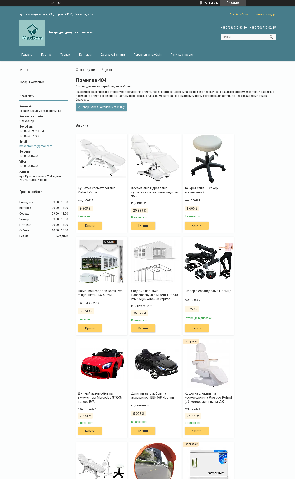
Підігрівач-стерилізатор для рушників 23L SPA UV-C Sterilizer (250, 402)
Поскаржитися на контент (150, 475)
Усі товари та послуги (256, 454)
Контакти (85, 54)
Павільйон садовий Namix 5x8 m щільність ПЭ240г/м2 (250, 190)
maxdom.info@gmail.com (35, 146)
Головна (26, 54)
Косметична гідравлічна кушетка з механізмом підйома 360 (146, 192)
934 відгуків (211, 2)
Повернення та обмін (148, 54)
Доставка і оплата (113, 54)
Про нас (46, 54)
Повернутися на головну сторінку (103, 107)
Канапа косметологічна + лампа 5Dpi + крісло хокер (147, 400)
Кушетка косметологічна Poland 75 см (96, 190)
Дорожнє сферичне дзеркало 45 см (201, 400)
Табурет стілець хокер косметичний (195, 190)
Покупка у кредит (182, 54)
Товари (65, 54)
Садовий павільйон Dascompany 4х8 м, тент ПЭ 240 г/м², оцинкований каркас (98, 297)
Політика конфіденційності (182, 475)
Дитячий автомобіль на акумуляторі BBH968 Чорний (250, 293)
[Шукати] (271, 37)
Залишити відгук (265, 14)
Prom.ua (166, 471)
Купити (90, 225)
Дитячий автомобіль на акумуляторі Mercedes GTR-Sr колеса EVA (201, 295)
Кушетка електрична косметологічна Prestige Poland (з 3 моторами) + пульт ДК (100, 404)
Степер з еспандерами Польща (145, 293)
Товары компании (31, 82)
